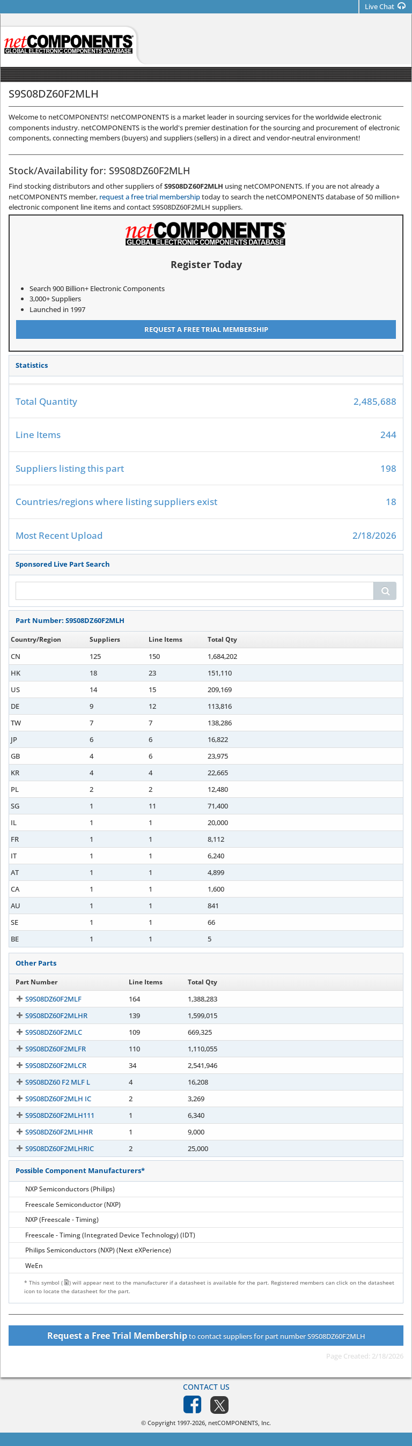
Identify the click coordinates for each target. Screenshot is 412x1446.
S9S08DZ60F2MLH (44, 656)
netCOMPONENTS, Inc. (239, 1423)
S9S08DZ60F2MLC (44, 1032)
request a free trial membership (149, 197)
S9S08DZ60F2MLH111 (50, 1115)
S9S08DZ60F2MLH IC (49, 1098)
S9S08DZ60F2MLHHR (49, 1132)
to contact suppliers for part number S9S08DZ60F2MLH (206, 1335)
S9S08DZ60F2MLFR (46, 1049)
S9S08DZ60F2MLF (44, 999)
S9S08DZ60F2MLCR (46, 1065)
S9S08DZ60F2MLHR (47, 1015)
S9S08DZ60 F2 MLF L (48, 1082)
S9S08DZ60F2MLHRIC (50, 1148)
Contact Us (206, 1387)
